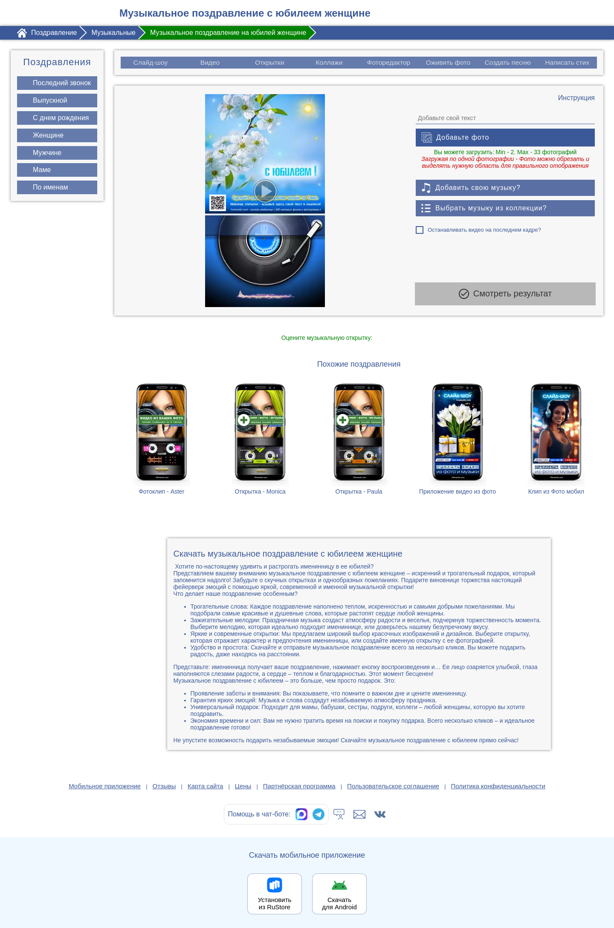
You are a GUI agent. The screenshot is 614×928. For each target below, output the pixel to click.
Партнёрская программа (299, 786)
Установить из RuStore (275, 903)
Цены (243, 786)
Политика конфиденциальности (498, 786)
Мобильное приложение (105, 786)
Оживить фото (448, 62)
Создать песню (508, 62)
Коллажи (329, 62)
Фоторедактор (388, 62)
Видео (210, 62)
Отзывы (164, 786)
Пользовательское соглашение (393, 786)
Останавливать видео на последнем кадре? (484, 230)
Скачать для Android (339, 903)
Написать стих (568, 62)
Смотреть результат (505, 295)
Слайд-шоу (150, 62)
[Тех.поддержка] (339, 814)
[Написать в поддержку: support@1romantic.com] (359, 814)
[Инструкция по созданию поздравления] (576, 98)
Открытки (269, 62)
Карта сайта (205, 786)
